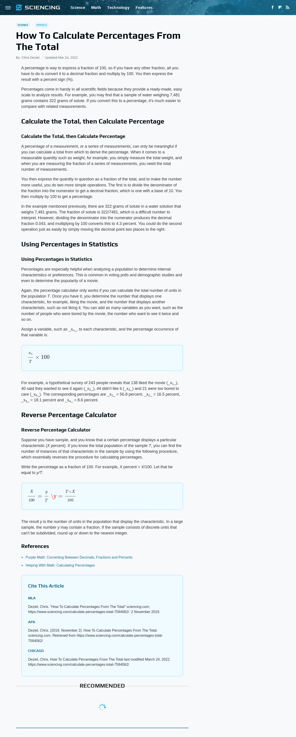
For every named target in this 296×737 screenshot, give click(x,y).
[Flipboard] (280, 7)
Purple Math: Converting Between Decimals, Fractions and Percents (79, 557)
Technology (118, 7)
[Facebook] (272, 7)
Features (144, 7)
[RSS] (287, 7)
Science (78, 7)
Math (96, 7)
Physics (42, 25)
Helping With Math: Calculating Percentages (60, 565)
